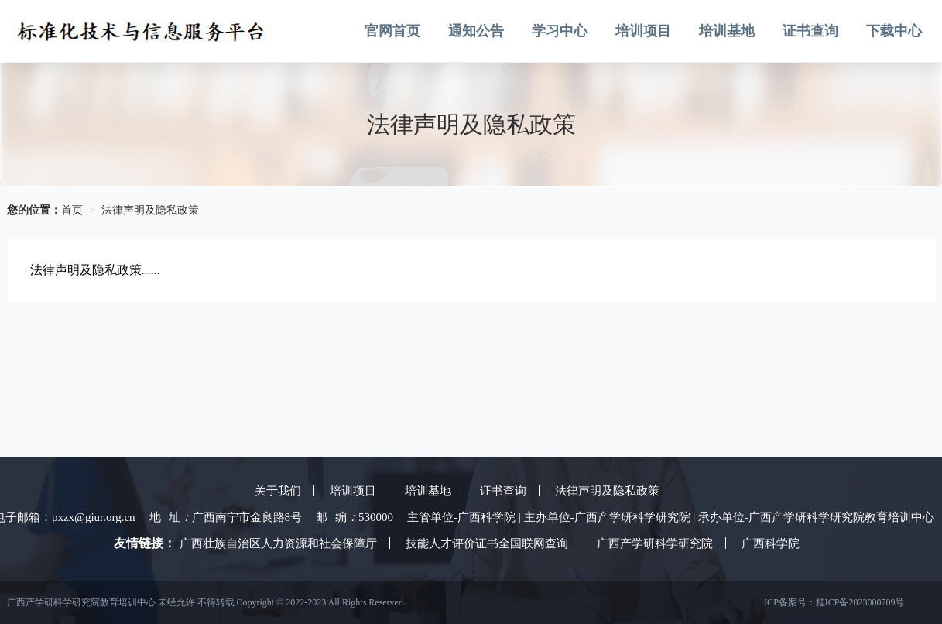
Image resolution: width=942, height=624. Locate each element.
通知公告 (476, 31)
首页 (72, 210)
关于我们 (278, 491)
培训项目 (643, 31)
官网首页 (392, 31)
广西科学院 (771, 543)
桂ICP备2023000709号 (860, 602)
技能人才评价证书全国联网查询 (487, 543)
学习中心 (559, 31)
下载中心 (894, 31)
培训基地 (727, 31)
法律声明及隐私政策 (150, 210)
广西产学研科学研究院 (655, 543)
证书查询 (810, 31)
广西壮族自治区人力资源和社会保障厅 (278, 543)
